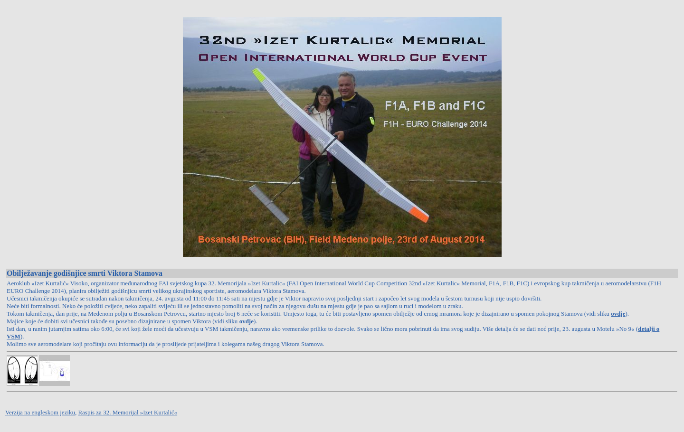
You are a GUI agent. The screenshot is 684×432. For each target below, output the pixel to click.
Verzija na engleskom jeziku (40, 412)
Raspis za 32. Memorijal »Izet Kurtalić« (127, 412)
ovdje (618, 313)
